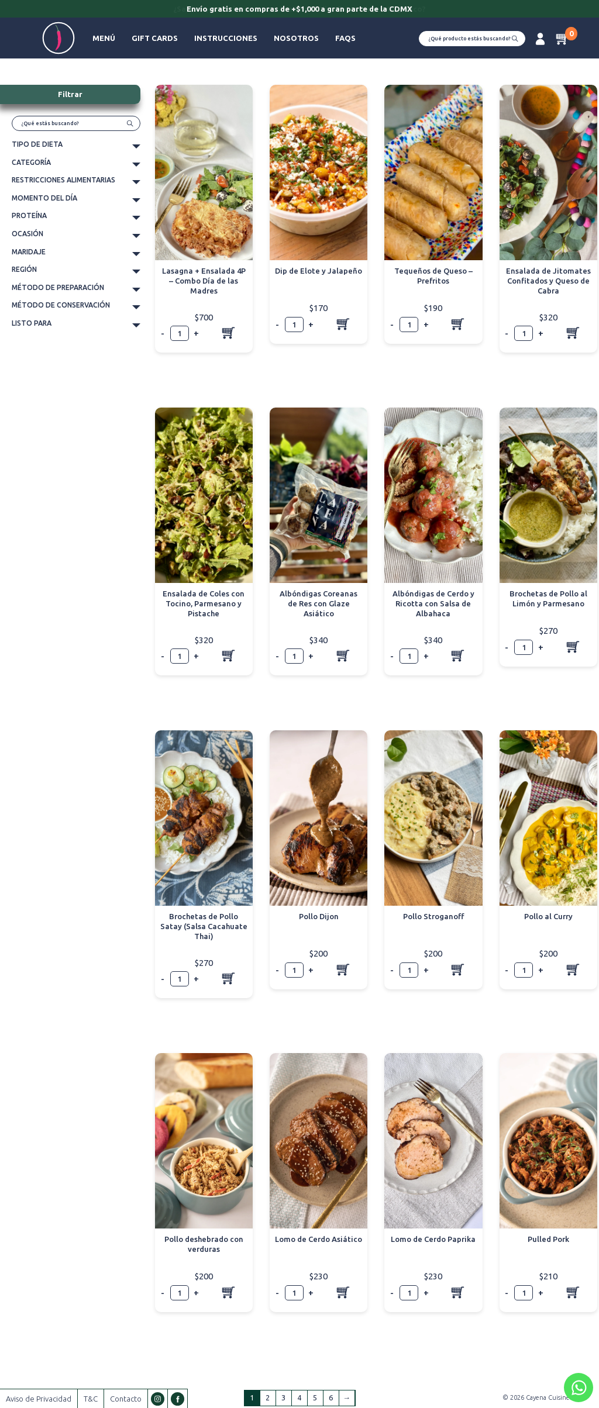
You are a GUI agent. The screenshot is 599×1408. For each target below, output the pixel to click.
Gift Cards (155, 38)
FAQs (345, 38)
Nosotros (296, 38)
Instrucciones (225, 38)
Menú (103, 38)
